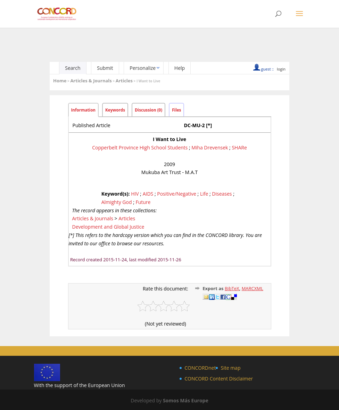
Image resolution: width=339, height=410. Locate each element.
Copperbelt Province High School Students (140, 147)
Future (142, 202)
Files (176, 110)
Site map (230, 367)
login (281, 69)
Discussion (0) (148, 110)
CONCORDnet (200, 367)
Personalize (143, 68)
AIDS (148, 193)
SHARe (239, 147)
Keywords (115, 110)
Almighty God (116, 202)
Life (204, 193)
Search (72, 68)
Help (179, 68)
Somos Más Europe (185, 400)
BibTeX (232, 288)
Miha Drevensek (209, 147)
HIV (135, 193)
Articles (124, 80)
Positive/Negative (176, 193)
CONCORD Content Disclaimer (218, 378)
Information (83, 110)
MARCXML (252, 288)
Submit (105, 68)
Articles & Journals (90, 80)
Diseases (222, 193)
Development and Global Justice (108, 226)
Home (59, 80)
